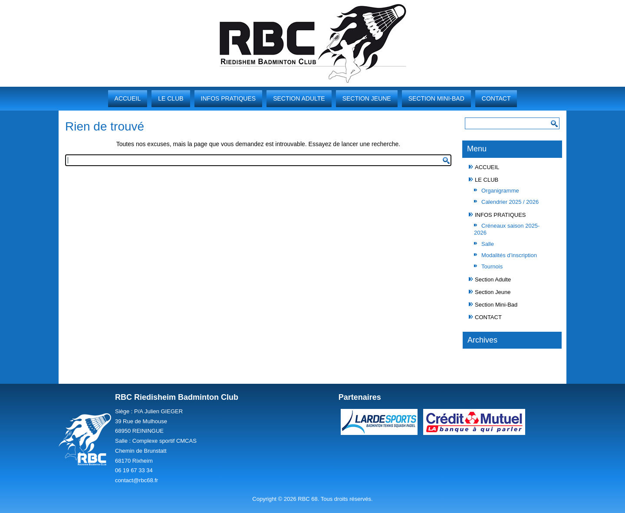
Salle (487, 244)
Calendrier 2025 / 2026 (510, 202)
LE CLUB (170, 98)
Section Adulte (299, 98)
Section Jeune (366, 98)
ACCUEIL (128, 98)
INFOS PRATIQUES (228, 98)
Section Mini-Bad (436, 98)
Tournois (492, 266)
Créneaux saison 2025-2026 (506, 229)
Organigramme (500, 190)
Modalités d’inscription (509, 255)
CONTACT (496, 98)
